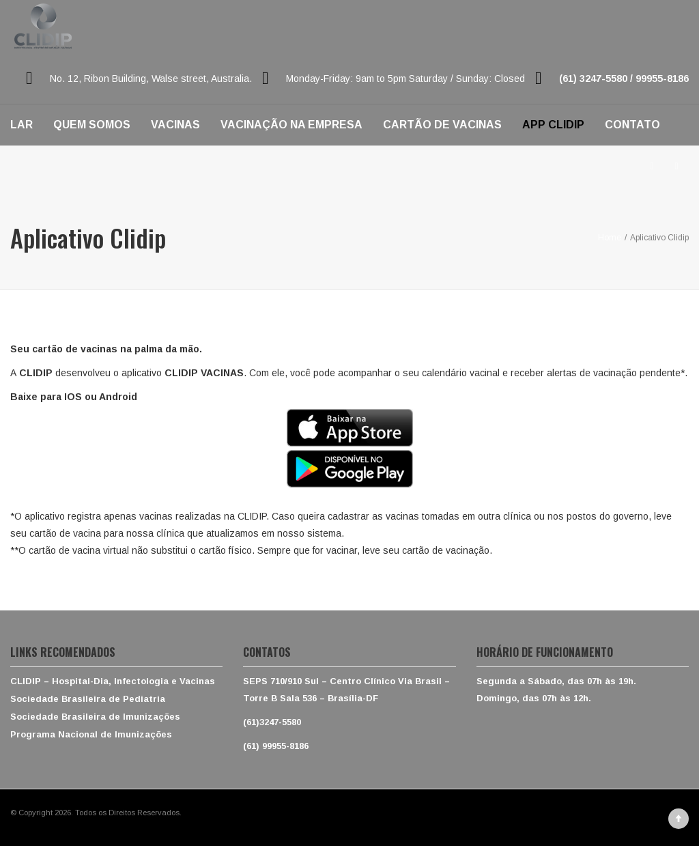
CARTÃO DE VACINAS (442, 124)
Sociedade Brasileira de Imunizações (95, 716)
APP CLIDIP (553, 124)
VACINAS (175, 124)
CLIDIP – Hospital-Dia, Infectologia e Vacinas (112, 681)
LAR (21, 124)
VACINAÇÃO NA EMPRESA (291, 124)
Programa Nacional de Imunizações (91, 734)
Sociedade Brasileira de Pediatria (87, 699)
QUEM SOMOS (91, 124)
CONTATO (632, 124)
